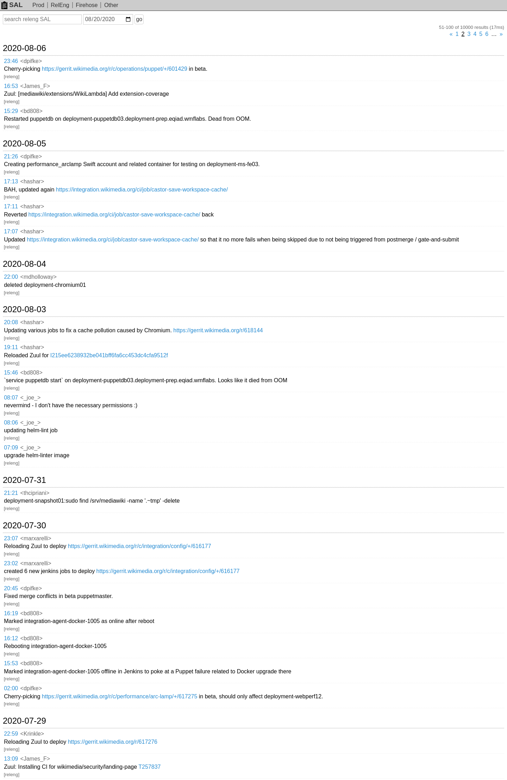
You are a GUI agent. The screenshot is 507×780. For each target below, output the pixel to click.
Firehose (87, 5)
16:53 (11, 86)
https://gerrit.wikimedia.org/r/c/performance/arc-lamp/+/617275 (120, 696)
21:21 (11, 493)
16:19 (11, 613)
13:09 (11, 759)
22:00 (11, 277)
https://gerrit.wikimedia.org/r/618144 (218, 330)
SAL (12, 4)
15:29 (11, 111)
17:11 (11, 206)
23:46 (11, 61)
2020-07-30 (24, 525)
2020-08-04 (24, 264)
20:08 (11, 322)
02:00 (11, 688)
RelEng (60, 5)
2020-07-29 (24, 721)
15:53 (11, 663)
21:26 (11, 156)
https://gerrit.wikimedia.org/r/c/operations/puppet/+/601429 (114, 69)
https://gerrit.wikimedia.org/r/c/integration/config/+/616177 (139, 546)
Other (111, 5)
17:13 (11, 181)
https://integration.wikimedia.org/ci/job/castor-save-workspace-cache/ (142, 190)
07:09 (11, 448)
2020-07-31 (24, 480)
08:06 (11, 423)
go (139, 19)
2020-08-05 (24, 143)
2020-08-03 (24, 309)
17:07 (11, 231)
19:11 (11, 347)
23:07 (11, 538)
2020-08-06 (24, 48)
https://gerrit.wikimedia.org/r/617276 (112, 742)
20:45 (11, 588)
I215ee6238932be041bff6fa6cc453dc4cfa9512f (109, 355)
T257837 (149, 767)
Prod (38, 5)
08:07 (11, 398)
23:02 (11, 563)
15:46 (11, 373)
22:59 (11, 734)
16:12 (11, 638)
